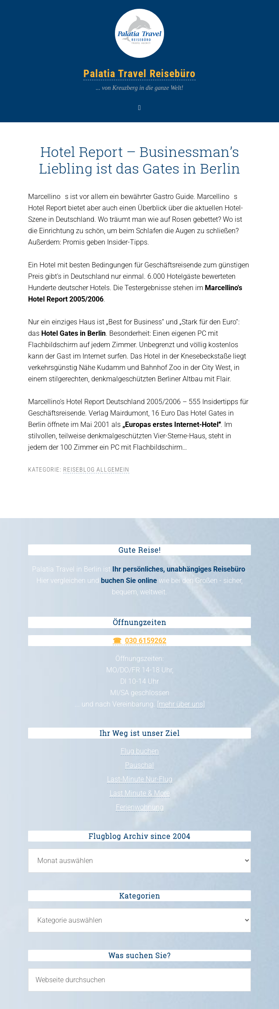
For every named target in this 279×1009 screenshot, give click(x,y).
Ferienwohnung (140, 807)
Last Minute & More (140, 793)
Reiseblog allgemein (96, 469)
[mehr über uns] (181, 704)
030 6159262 (145, 640)
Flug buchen (140, 751)
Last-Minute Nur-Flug (139, 779)
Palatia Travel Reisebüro (139, 74)
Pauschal (139, 765)
